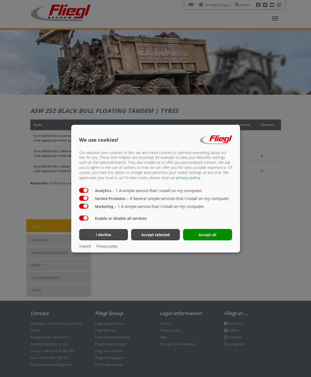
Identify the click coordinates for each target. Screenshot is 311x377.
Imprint (85, 246)
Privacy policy (107, 246)
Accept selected (155, 234)
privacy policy (188, 177)
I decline (103, 234)
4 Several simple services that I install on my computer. (178, 198)
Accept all (207, 234)
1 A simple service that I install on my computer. (158, 190)
